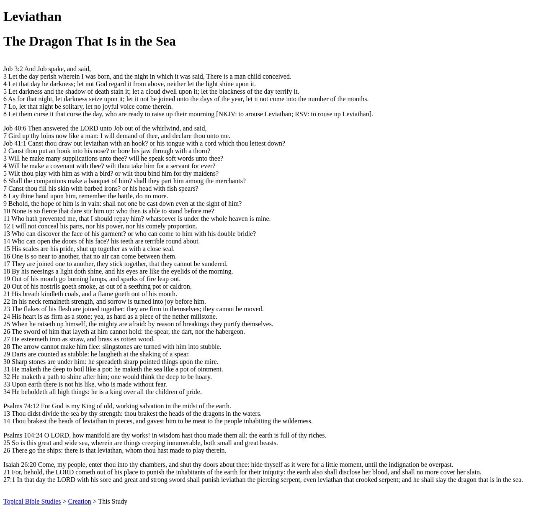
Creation (79, 501)
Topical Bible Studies (32, 501)
